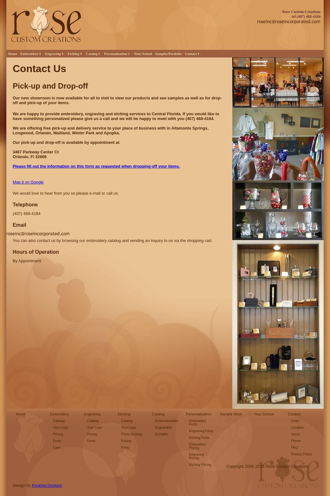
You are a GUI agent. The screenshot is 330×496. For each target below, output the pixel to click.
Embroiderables (166, 421)
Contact (294, 414)
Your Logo (60, 427)
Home (12, 54)
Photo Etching (131, 434)
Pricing (58, 434)
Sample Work (231, 414)
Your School (143, 54)
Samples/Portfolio (168, 54)
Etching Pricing (200, 464)
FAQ (294, 447)
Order (295, 421)
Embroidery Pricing (197, 446)
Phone (296, 441)
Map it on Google (28, 182)
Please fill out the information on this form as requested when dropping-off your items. (96, 166)
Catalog (58, 421)
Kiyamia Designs (47, 485)
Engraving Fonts (201, 431)
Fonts (57, 441)
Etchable (161, 434)
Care (56, 447)
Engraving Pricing (196, 456)
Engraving (92, 414)
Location (297, 427)
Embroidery (59, 414)
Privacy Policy (301, 454)
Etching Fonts (199, 437)
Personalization (198, 414)
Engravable (163, 427)
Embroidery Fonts (197, 422)
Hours (295, 434)
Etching (124, 414)
